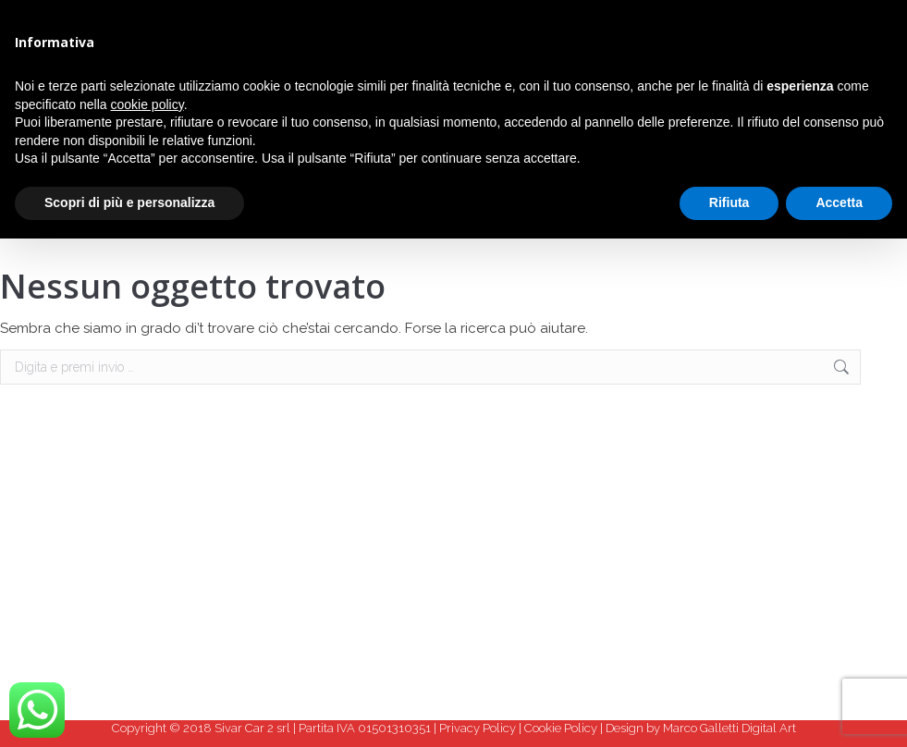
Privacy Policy (477, 728)
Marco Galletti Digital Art (729, 728)
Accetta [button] (839, 202)
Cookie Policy (560, 728)
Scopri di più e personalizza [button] (129, 202)
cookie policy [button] (147, 104)
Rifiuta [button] (729, 202)
